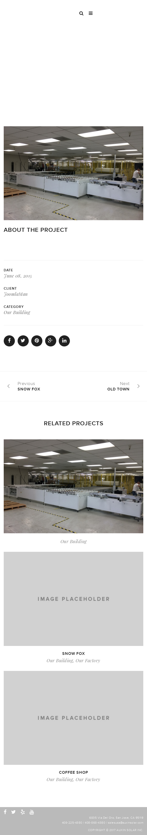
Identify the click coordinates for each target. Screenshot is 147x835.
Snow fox (73, 653)
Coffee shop (73, 772)
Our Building (17, 312)
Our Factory (88, 661)
